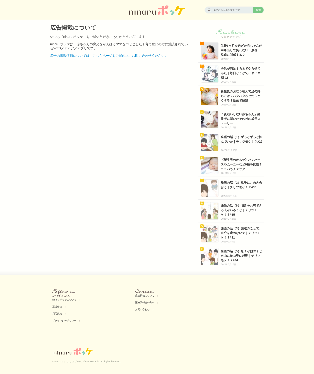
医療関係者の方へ (144, 302)
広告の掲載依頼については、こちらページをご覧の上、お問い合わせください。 (109, 55)
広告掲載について (144, 295)
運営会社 (57, 306)
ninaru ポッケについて (64, 299)
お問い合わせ (142, 309)
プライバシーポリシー (64, 320)
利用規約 (57, 313)
